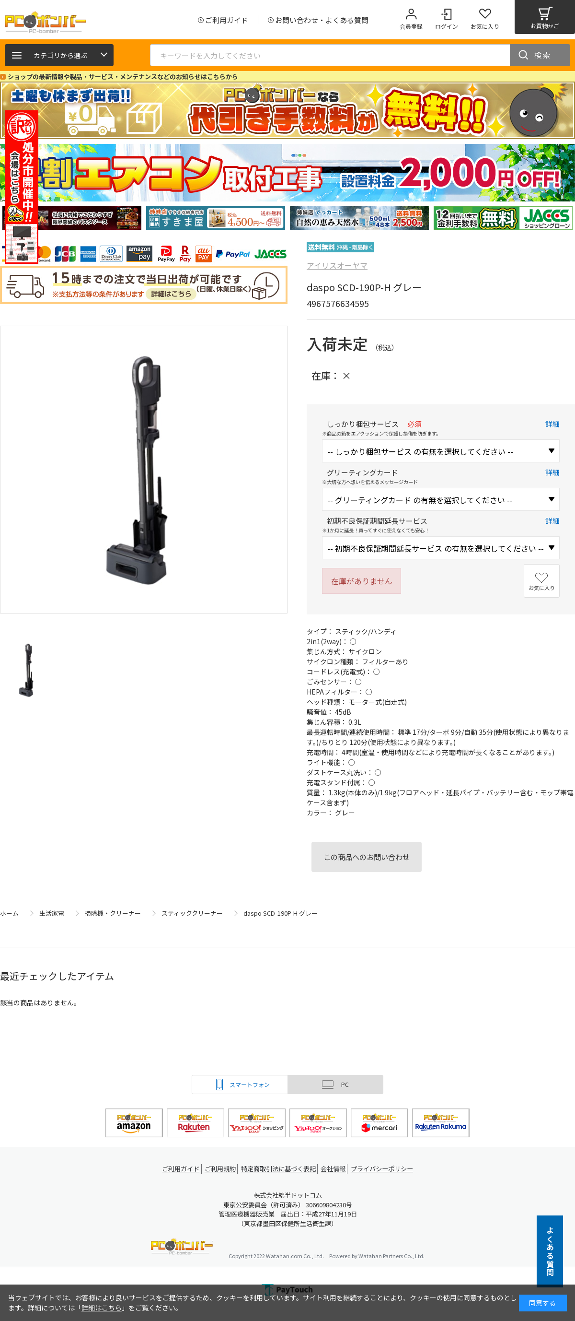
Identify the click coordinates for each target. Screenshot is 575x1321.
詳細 (552, 424)
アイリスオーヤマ (337, 265)
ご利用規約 (218, 1169)
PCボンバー (182, 1248)
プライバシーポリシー (388, 1169)
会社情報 (336, 1169)
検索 (543, 55)
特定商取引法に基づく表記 (278, 1169)
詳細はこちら (101, 1307)
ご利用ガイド (175, 1169)
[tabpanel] (71, 218)
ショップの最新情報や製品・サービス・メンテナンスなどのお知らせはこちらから (123, 76)
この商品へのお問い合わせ (366, 856)
